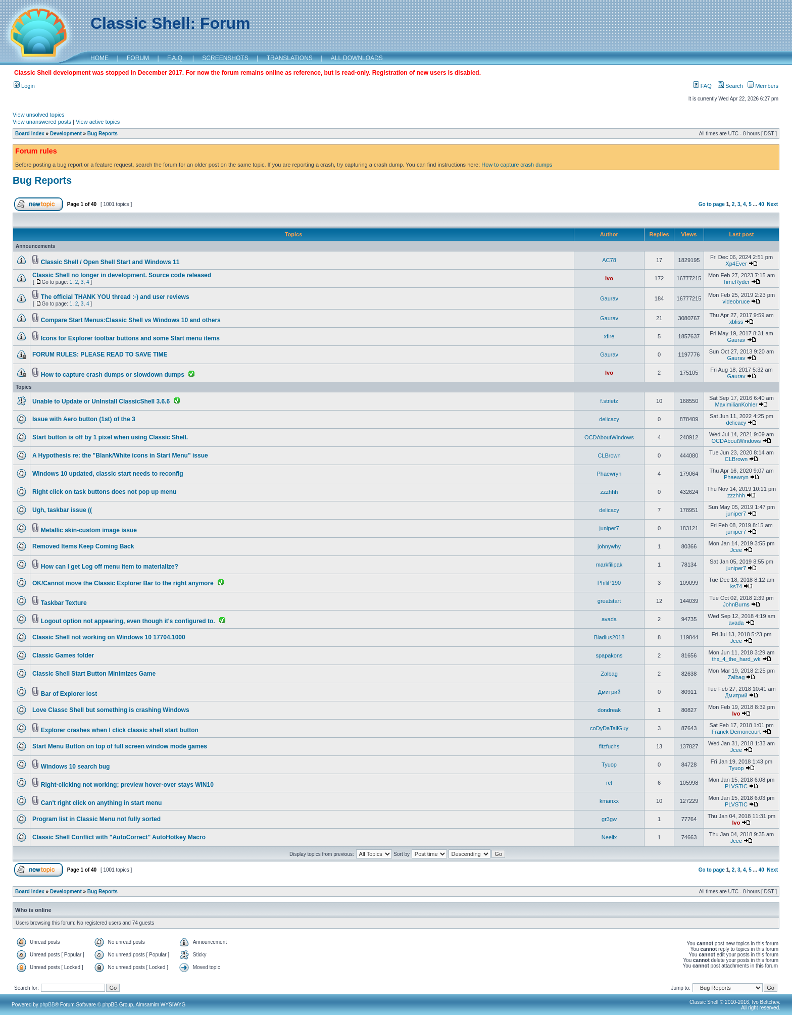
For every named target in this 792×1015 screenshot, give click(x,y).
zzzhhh (609, 492)
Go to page (712, 204)
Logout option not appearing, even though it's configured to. (128, 621)
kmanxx (609, 801)
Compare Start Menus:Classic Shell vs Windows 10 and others (131, 320)
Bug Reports (102, 133)
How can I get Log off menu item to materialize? (109, 566)
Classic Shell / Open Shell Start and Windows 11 (110, 262)
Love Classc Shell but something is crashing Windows (110, 710)
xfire (609, 336)
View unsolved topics (39, 115)
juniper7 (736, 514)
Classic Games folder (63, 655)
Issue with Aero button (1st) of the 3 (83, 419)
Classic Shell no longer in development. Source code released (121, 275)
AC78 (609, 260)
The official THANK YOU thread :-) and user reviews (115, 296)
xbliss (736, 322)
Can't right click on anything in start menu (101, 802)
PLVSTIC (736, 786)
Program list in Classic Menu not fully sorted (96, 819)
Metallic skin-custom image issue (89, 530)
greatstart (609, 601)
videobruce (736, 301)
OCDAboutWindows (609, 437)
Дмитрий (609, 692)
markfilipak (609, 565)
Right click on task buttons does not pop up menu (104, 491)
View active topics (98, 122)
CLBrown (609, 455)
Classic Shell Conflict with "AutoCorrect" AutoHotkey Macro (119, 837)
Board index (29, 133)
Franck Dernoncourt (736, 732)
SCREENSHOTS (225, 58)
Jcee (736, 550)
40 (761, 204)
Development (66, 133)
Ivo (609, 278)
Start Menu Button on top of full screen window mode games (119, 746)
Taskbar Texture (64, 602)
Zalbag (609, 674)
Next (772, 204)
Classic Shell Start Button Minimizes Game (94, 673)
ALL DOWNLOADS (357, 58)
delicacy (609, 419)
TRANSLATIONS (290, 58)
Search (730, 86)
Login (24, 86)
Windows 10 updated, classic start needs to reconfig (107, 473)
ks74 (736, 586)
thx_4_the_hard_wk (736, 659)
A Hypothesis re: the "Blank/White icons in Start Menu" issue (120, 455)
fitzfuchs (609, 746)
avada (609, 619)
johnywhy (609, 546)
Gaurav (609, 298)
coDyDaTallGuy (609, 728)
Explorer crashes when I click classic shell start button (120, 730)
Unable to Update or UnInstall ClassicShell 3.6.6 (101, 401)
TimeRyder (736, 282)
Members (763, 86)
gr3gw (609, 819)
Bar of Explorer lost (69, 693)
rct (609, 783)
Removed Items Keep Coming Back (83, 546)
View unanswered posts (42, 122)
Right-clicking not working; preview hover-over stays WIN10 (127, 784)
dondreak (609, 710)
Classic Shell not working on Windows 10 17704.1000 (108, 637)
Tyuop (609, 765)
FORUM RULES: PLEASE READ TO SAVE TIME (100, 354)
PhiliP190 (609, 583)
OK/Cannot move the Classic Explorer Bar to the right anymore (123, 583)
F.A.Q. (175, 58)
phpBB (47, 1004)
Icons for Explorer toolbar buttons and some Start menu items (130, 338)
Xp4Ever (736, 264)
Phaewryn (609, 474)
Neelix (609, 837)
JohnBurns (736, 604)
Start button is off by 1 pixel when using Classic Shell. (110, 437)
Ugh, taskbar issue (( (62, 510)
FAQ (702, 86)
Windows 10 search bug (75, 766)
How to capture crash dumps (516, 165)
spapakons (609, 655)
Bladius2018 (609, 637)
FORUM (138, 58)
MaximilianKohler (736, 404)
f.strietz (609, 401)
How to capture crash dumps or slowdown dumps (112, 374)
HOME (99, 58)
